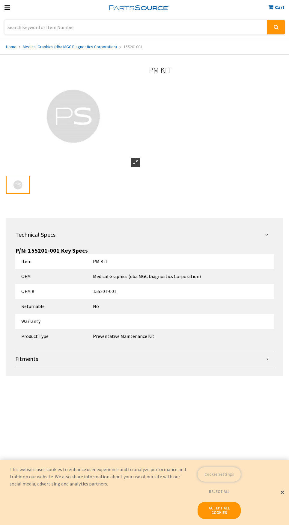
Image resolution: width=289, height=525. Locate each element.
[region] (144, 492)
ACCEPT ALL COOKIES (219, 510)
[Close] (282, 492)
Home (13, 46)
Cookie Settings (219, 474)
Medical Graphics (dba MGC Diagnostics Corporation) (72, 46)
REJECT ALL (219, 491)
